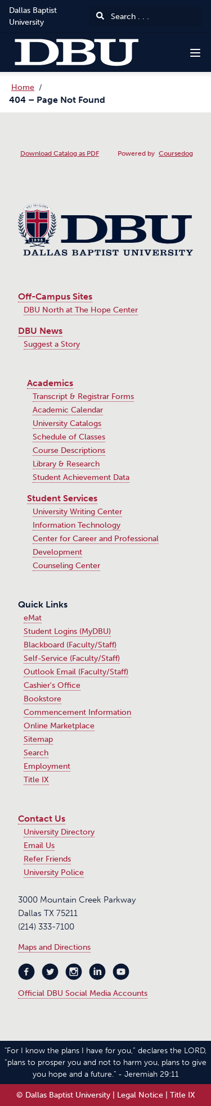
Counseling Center (66, 565)
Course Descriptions (69, 450)
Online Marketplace (59, 726)
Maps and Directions (54, 947)
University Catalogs (67, 423)
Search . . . (122, 16)
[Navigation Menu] (195, 53)
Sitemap (38, 739)
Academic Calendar (68, 410)
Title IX (36, 780)
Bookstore (42, 699)
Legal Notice (140, 1095)
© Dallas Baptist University (63, 1095)
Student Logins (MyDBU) (67, 631)
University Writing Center (77, 511)
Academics (50, 383)
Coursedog (176, 153)
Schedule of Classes (69, 437)
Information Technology (76, 525)
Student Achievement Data (81, 477)
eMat (33, 618)
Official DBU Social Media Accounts (82, 993)
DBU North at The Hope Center (81, 310)
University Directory (59, 832)
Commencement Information (77, 712)
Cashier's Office (52, 685)
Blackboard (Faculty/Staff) (70, 645)
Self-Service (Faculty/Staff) (72, 658)
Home (22, 87)
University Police (54, 872)
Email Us (39, 845)
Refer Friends (47, 859)
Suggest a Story (52, 344)
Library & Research (66, 464)
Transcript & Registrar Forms (83, 396)
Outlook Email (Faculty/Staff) (76, 672)
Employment (47, 766)
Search (36, 753)
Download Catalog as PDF (59, 153)
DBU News (40, 330)
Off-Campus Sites (55, 296)
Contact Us (41, 818)
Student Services (62, 498)
